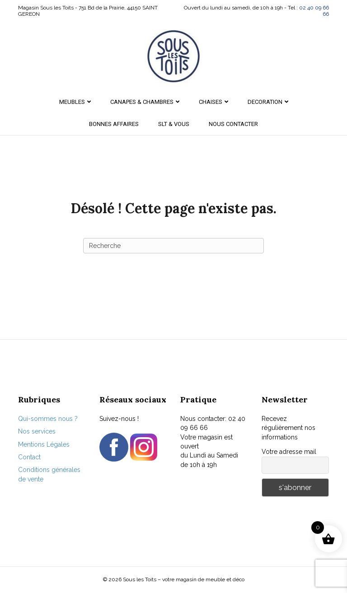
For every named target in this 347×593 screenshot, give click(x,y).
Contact (29, 457)
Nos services (37, 431)
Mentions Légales (44, 444)
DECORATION (265, 101)
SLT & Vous (173, 124)
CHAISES (210, 101)
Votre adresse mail (289, 451)
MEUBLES (72, 101)
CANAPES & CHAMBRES (142, 101)
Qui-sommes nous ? (48, 418)
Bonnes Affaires (114, 124)
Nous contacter (233, 124)
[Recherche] (173, 245)
